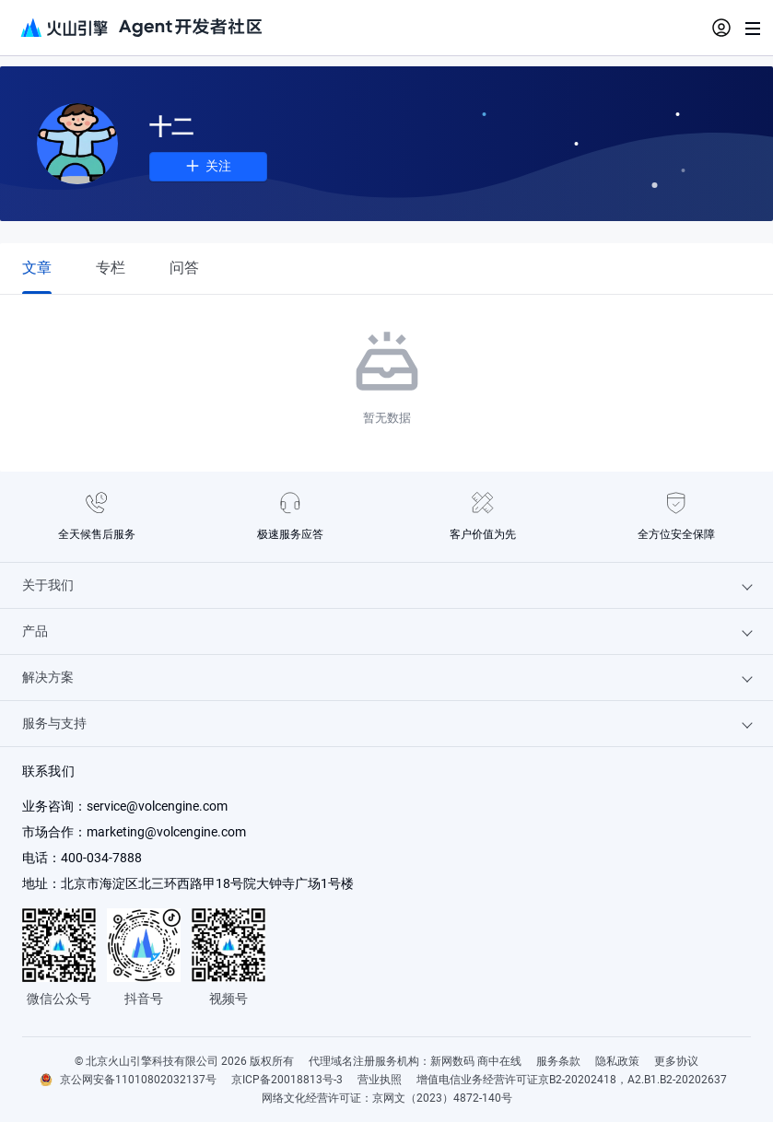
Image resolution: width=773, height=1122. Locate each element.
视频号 (228, 998)
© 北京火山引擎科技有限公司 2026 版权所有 (184, 1061)
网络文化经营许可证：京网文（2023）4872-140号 (387, 1098)
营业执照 (379, 1079)
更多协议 (676, 1061)
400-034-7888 (101, 857)
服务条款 (558, 1061)
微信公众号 (59, 998)
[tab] (37, 267)
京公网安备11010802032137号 (138, 1079)
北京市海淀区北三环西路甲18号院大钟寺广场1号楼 (207, 883)
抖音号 (143, 998)
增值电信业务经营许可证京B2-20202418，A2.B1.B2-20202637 (571, 1079)
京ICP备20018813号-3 (287, 1079)
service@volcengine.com (157, 806)
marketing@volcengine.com (166, 831)
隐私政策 (617, 1061)
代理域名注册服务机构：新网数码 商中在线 (415, 1061)
